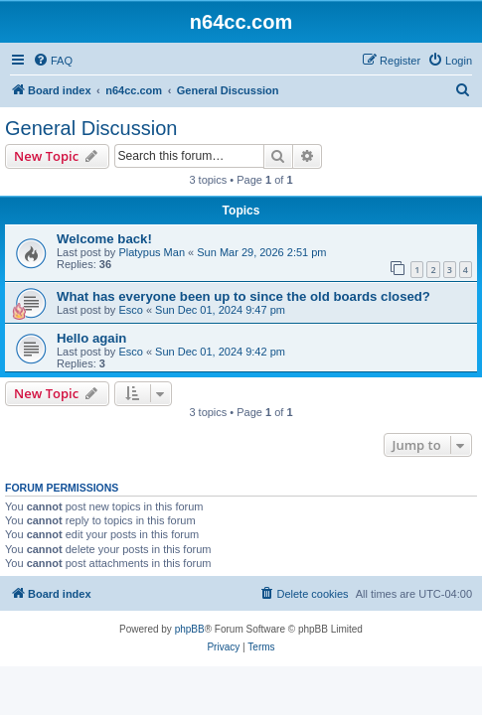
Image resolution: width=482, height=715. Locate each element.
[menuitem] (53, 60)
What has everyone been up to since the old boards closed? (243, 296)
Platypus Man (151, 252)
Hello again (91, 338)
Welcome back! (104, 238)
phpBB (190, 629)
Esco (130, 310)
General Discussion (91, 128)
